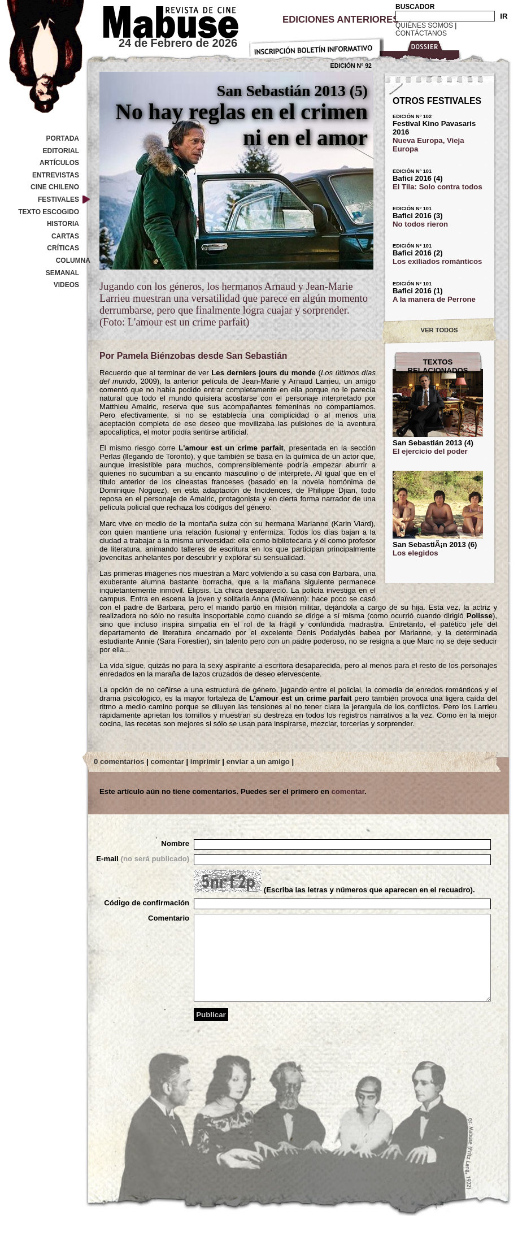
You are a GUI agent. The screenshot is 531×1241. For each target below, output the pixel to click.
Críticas (63, 248)
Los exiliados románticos (437, 261)
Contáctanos (421, 33)
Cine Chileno (55, 187)
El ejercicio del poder (430, 451)
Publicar (211, 1031)
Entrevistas (55, 175)
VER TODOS (439, 330)
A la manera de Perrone (434, 299)
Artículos (59, 163)
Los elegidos (415, 553)
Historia (63, 224)
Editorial (61, 151)
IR (503, 16)
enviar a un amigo (258, 761)
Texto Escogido (48, 212)
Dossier (422, 48)
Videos (66, 285)
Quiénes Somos (424, 25)
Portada (62, 138)
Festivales (58, 199)
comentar (167, 761)
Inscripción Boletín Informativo (316, 45)
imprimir (205, 761)
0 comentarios (119, 761)
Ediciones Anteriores (340, 19)
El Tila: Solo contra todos (437, 187)
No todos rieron (420, 224)
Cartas (65, 236)
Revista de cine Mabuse (164, 20)
